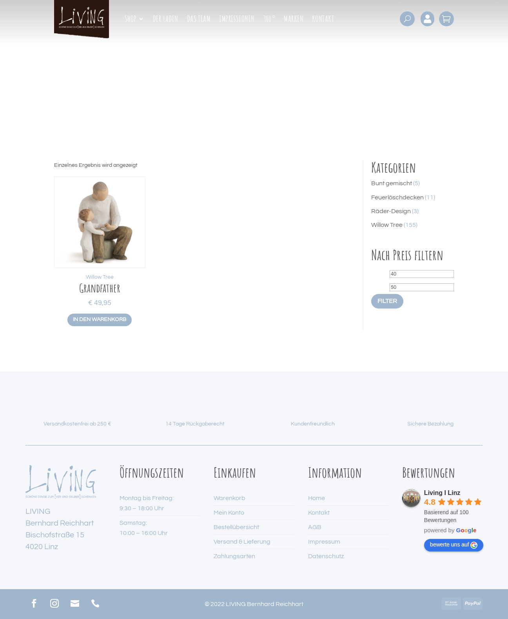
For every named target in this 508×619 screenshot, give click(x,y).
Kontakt (323, 20)
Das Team (199, 20)
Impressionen (236, 20)
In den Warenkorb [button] (99, 319)
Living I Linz (442, 492)
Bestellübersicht (236, 527)
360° (269, 20)
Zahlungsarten (234, 556)
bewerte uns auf (454, 544)
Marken (293, 20)
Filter (387, 301)
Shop (130, 20)
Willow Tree (100, 277)
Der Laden (165, 20)
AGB (314, 527)
